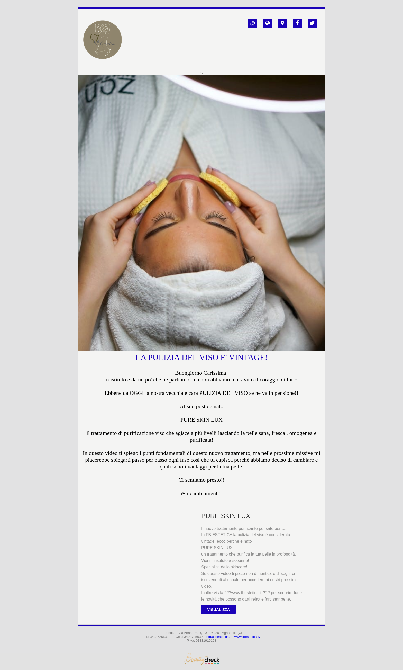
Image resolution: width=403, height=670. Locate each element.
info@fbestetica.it (218, 637)
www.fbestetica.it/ (247, 637)
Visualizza (218, 609)
